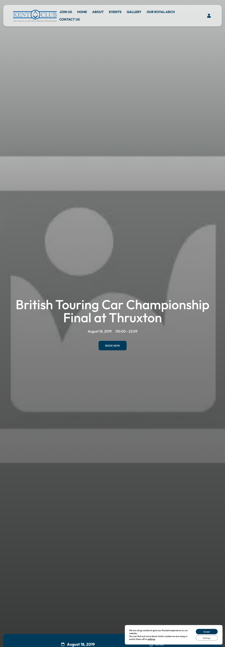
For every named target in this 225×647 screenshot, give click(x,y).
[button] (209, 16)
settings (154, 638)
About (98, 12)
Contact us (69, 19)
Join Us (65, 12)
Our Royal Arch (161, 12)
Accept (205, 630)
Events (115, 12)
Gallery (134, 12)
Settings (206, 637)
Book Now (112, 345)
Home (82, 12)
